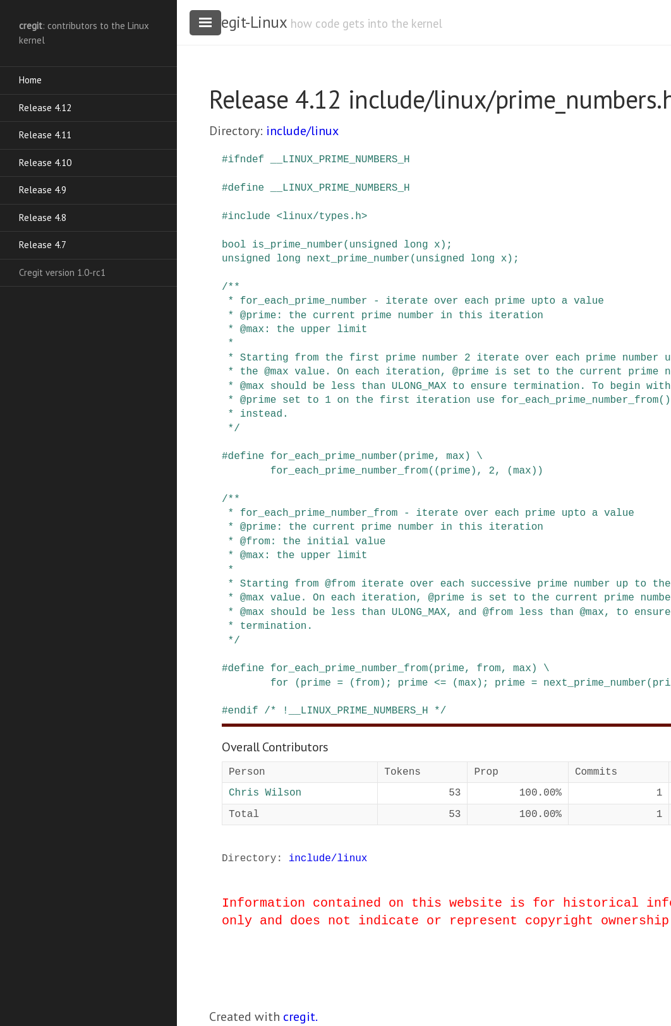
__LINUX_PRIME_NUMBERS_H (340, 160)
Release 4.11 (45, 135)
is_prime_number (297, 245)
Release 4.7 (42, 245)
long (416, 245)
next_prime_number (357, 259)
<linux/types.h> (321, 217)
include (249, 217)
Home (30, 80)
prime (419, 456)
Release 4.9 (42, 190)
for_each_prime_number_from (349, 669)
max (455, 456)
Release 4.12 (45, 108)
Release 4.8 (42, 218)
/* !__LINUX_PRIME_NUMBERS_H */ (355, 711)
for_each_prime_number (334, 456)
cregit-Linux (247, 22)
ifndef (246, 160)
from (488, 669)
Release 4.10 (45, 163)
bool (234, 245)
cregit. (300, 1016)
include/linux (302, 130)
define (246, 188)
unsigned (373, 245)
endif (243, 711)
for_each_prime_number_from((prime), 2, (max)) (406, 471)
